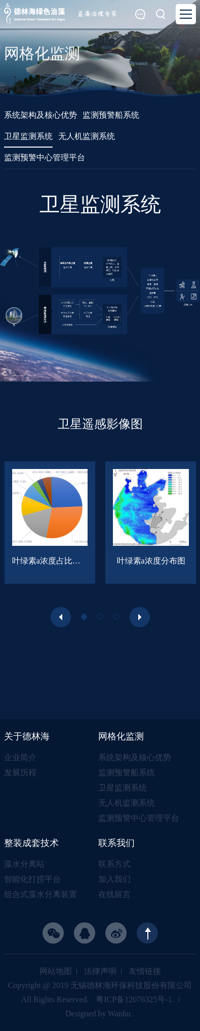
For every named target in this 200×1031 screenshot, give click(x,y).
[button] (84, 617)
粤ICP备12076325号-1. (135, 999)
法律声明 (100, 971)
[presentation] (61, 617)
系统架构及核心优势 (134, 757)
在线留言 (114, 894)
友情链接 (145, 971)
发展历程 (20, 772)
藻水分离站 (24, 864)
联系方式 (114, 864)
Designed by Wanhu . (100, 1013)
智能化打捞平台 (32, 879)
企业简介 (20, 757)
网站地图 (55, 971)
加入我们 (114, 879)
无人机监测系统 (126, 803)
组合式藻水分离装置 (40, 894)
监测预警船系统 (126, 772)
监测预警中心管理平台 (138, 818)
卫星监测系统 (122, 787)
